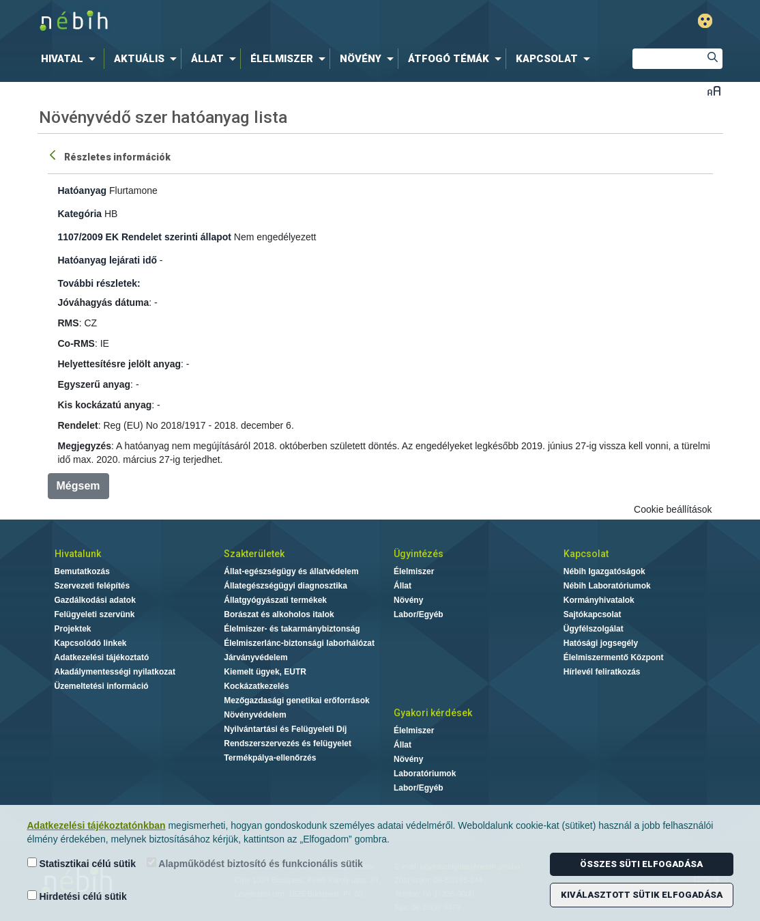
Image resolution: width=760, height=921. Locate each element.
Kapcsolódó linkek (91, 643)
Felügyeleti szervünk (95, 614)
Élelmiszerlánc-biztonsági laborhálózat (299, 643)
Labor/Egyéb (418, 614)
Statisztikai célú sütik (81, 863)
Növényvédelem (255, 715)
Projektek (73, 629)
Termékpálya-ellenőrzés (270, 758)
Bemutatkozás (82, 571)
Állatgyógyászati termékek (275, 600)
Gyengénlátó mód (705, 21)
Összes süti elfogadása (641, 864)
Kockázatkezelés (256, 686)
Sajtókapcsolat (593, 614)
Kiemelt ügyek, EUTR (265, 672)
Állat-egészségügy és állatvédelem (291, 571)
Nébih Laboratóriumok (607, 586)
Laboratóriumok (425, 773)
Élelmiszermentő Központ (614, 657)
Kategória (80, 213)
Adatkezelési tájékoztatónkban (96, 825)
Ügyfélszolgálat (594, 629)
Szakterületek (254, 553)
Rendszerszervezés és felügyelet (287, 743)
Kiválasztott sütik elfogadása (641, 895)
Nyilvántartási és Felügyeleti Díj (285, 729)
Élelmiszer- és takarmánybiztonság (292, 629)
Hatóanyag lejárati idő (107, 260)
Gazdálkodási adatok (95, 600)
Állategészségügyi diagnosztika (285, 586)
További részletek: (99, 283)
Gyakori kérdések (433, 712)
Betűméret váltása (713, 90)
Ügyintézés (418, 553)
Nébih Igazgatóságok (604, 571)
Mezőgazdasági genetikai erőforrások (296, 700)
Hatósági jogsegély (601, 643)
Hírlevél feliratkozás (602, 672)
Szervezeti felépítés (92, 586)
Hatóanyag (82, 190)
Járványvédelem (255, 657)
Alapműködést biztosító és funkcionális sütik (255, 863)
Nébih (235, 21)
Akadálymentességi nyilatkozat (115, 672)
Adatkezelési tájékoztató (102, 657)
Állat (402, 586)
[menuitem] (71, 58)
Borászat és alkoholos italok (279, 614)
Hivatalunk (78, 553)
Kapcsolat (586, 553)
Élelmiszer (414, 571)
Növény (408, 600)
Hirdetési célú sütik (77, 896)
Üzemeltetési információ (102, 686)
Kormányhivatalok (599, 600)
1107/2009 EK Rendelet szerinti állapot (144, 236)
